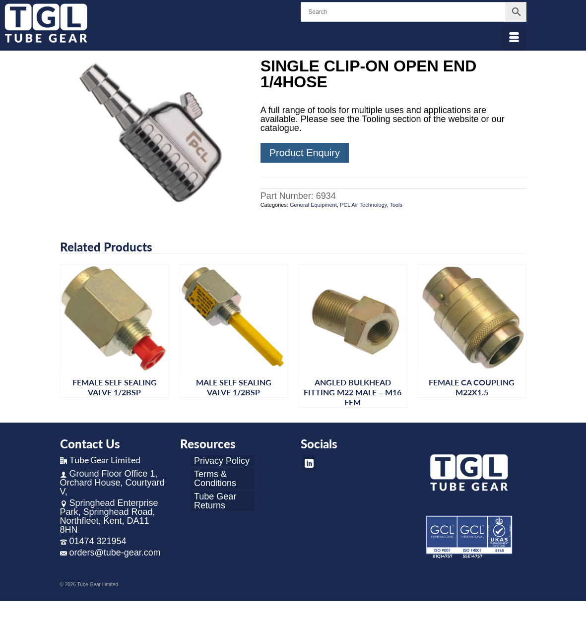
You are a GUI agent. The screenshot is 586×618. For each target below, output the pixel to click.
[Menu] (514, 38)
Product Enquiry (304, 152)
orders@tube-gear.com (110, 552)
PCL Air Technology (363, 205)
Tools (396, 205)
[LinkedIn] (309, 463)
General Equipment (313, 205)
